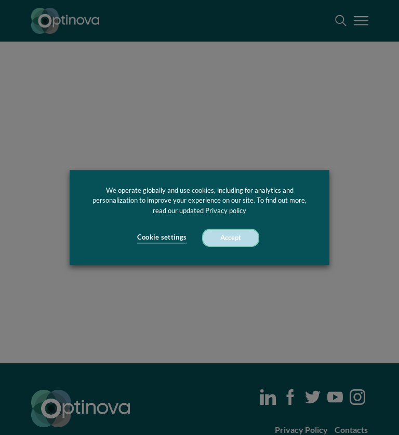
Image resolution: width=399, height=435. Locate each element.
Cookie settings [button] (162, 237)
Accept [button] (230, 237)
